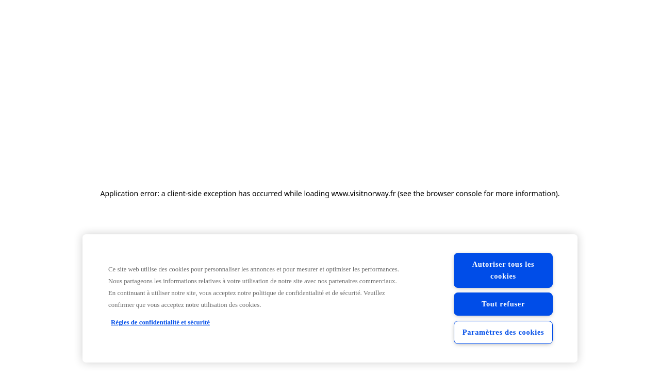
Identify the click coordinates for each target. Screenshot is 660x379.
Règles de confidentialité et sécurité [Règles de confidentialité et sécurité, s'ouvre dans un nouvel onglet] (160, 322)
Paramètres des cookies (503, 332)
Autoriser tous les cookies (503, 270)
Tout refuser (503, 304)
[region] (330, 298)
